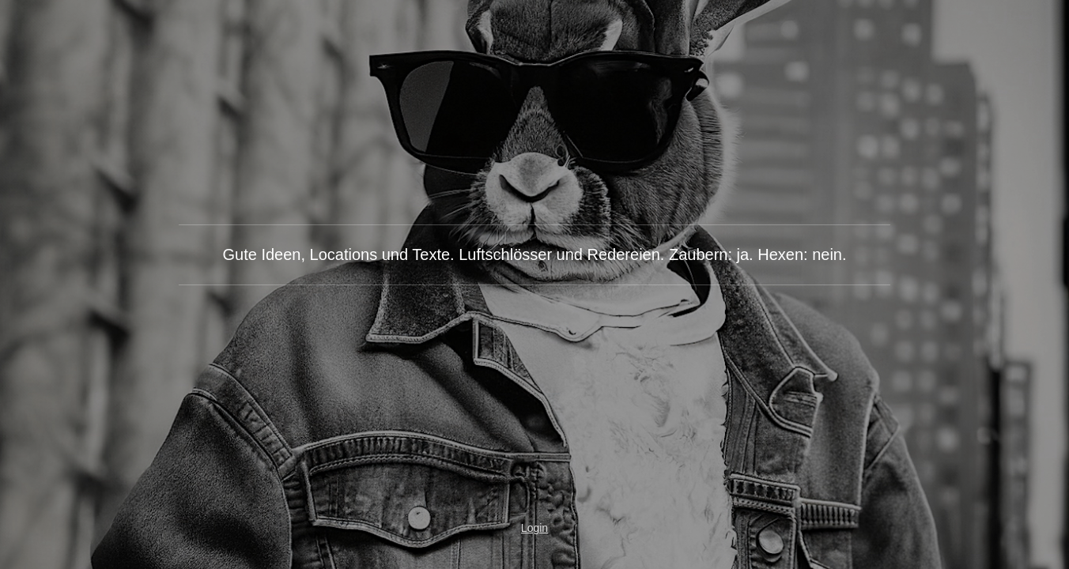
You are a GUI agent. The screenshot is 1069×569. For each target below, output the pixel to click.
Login (534, 528)
